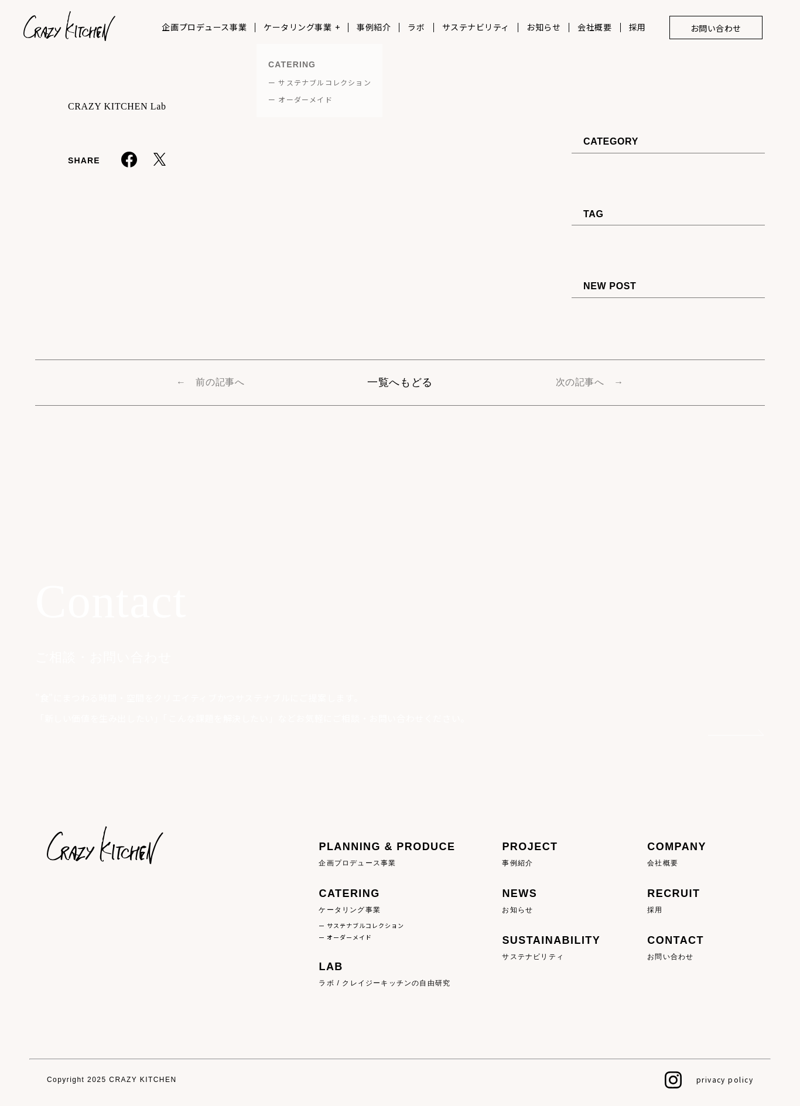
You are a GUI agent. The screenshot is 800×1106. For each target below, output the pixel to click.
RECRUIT (676, 901)
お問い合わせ (715, 28)
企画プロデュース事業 (204, 27)
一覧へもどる (400, 382)
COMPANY (676, 854)
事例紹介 (374, 27)
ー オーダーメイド (345, 937)
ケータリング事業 (297, 27)
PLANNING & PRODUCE (387, 854)
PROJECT (551, 854)
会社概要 (594, 27)
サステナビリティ (476, 27)
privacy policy (724, 1079)
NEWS (551, 901)
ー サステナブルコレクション (361, 925)
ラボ (416, 27)
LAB (387, 974)
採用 (637, 27)
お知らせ (543, 27)
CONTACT (676, 948)
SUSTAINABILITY (551, 948)
